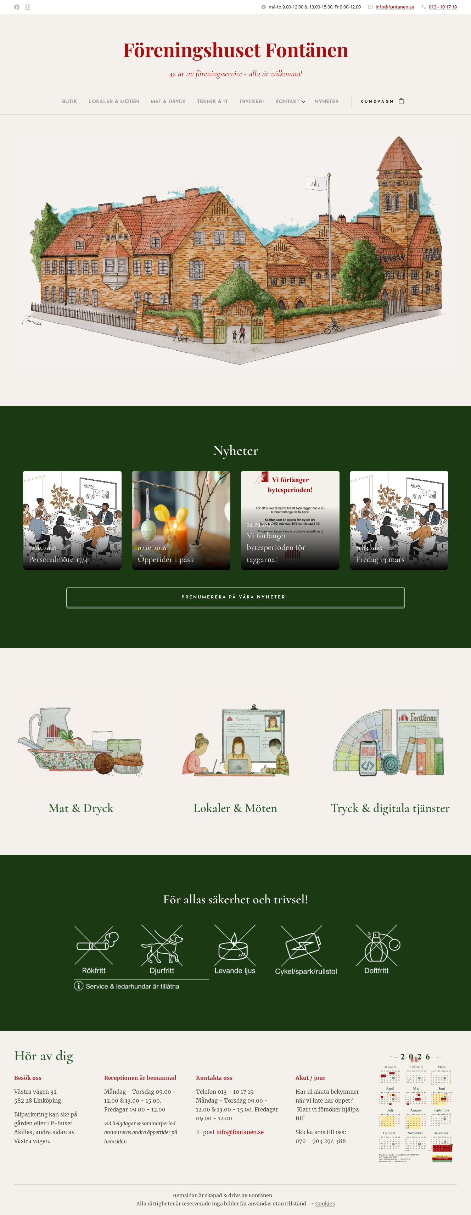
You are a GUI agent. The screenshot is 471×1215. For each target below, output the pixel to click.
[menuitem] (51, 102)
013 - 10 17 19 (443, 7)
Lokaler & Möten (235, 808)
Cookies (325, 1203)
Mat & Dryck (81, 808)
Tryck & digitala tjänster (390, 808)
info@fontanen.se (395, 7)
